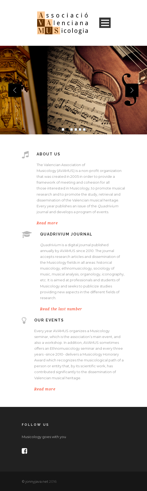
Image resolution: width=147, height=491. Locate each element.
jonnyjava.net (36, 481)
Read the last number (61, 309)
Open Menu (105, 23)
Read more (47, 223)
